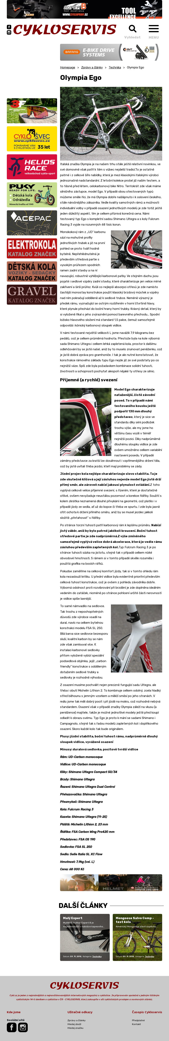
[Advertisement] (32, 69)
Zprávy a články (92, 67)
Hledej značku (75, 1028)
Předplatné (138, 1020)
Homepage (67, 67)
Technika (115, 67)
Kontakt (136, 1024)
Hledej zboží (74, 1024)
